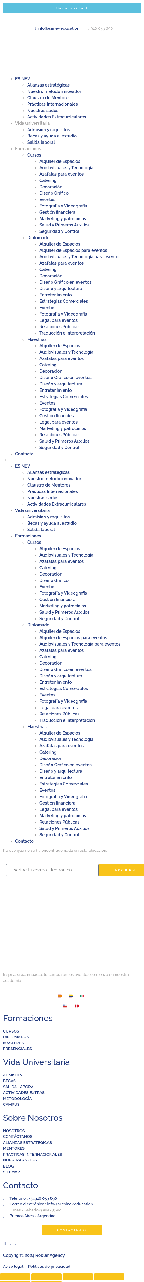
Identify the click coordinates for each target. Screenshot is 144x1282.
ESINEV (22, 78)
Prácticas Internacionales (52, 104)
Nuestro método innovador (54, 91)
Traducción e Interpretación (67, 333)
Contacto (24, 453)
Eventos (47, 199)
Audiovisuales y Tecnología (66, 167)
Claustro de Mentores (48, 97)
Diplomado (38, 237)
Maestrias (37, 339)
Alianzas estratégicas (48, 85)
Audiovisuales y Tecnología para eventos (79, 256)
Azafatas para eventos (61, 174)
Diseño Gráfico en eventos (65, 282)
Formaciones (28, 148)
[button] (72, 460)
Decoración (50, 186)
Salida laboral (41, 142)
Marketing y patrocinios (62, 218)
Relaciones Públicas (59, 326)
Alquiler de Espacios (59, 161)
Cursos (34, 155)
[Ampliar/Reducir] (109, 1276)
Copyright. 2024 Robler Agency (34, 1255)
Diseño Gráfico (54, 193)
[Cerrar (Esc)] (15, 1276)
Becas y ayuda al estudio (52, 136)
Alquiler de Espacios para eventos (73, 250)
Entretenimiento (55, 294)
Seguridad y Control (59, 231)
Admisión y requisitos (48, 129)
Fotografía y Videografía (63, 205)
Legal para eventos (58, 320)
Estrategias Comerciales (63, 301)
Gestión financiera (57, 212)
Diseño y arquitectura (60, 288)
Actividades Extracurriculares (56, 116)
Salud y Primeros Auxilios (64, 225)
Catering (48, 180)
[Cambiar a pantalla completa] (78, 1276)
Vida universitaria (32, 123)
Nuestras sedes (42, 110)
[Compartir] (46, 1276)
